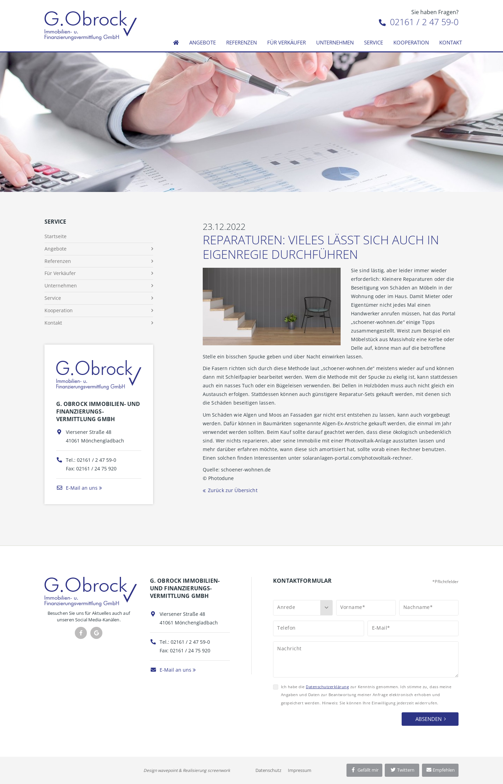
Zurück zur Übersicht (233, 490)
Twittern (402, 770)
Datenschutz (268, 770)
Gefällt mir (364, 770)
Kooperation (411, 42)
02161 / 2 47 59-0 (419, 22)
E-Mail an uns (77, 488)
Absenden (428, 718)
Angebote (202, 42)
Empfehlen (440, 770)
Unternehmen (335, 42)
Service (373, 42)
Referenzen (241, 42)
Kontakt (450, 42)
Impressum (299, 770)
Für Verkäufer (286, 42)
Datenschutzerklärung (327, 686)
